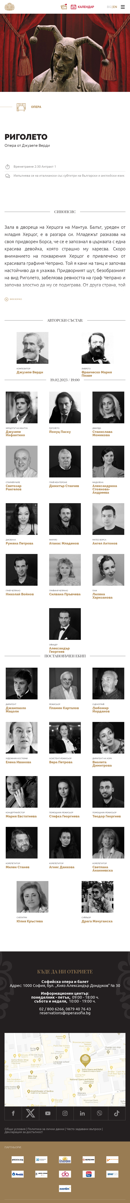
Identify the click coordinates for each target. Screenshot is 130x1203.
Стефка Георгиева (64, 816)
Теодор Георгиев (106, 816)
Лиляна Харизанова (102, 595)
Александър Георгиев (59, 650)
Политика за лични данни (46, 1129)
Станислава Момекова (102, 433)
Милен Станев (17, 867)
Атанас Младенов (64, 543)
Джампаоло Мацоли (16, 709)
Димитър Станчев (64, 486)
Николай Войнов (20, 594)
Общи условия (15, 1129)
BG (109, 6)
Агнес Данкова (61, 867)
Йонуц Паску (60, 432)
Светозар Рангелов (13, 487)
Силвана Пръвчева (65, 594)
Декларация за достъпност (24, 1132)
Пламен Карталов (64, 708)
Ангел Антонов (104, 543)
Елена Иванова (18, 762)
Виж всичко (16, 299)
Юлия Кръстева (30, 921)
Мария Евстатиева (21, 816)
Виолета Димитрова (102, 763)
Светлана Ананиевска (102, 868)
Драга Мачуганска (97, 921)
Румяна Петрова (19, 543)
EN (115, 6)
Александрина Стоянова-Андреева (104, 489)
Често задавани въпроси (84, 1129)
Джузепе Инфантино (15, 433)
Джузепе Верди (30, 372)
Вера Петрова (60, 762)
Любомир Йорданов (101, 709)
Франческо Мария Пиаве (97, 373)
